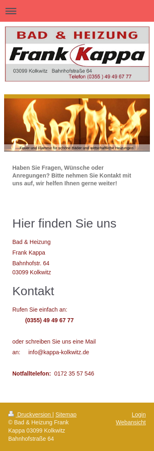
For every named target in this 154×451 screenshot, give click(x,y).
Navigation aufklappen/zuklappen (77, 11)
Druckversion (30, 414)
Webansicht (131, 422)
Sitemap (65, 414)
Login (139, 414)
